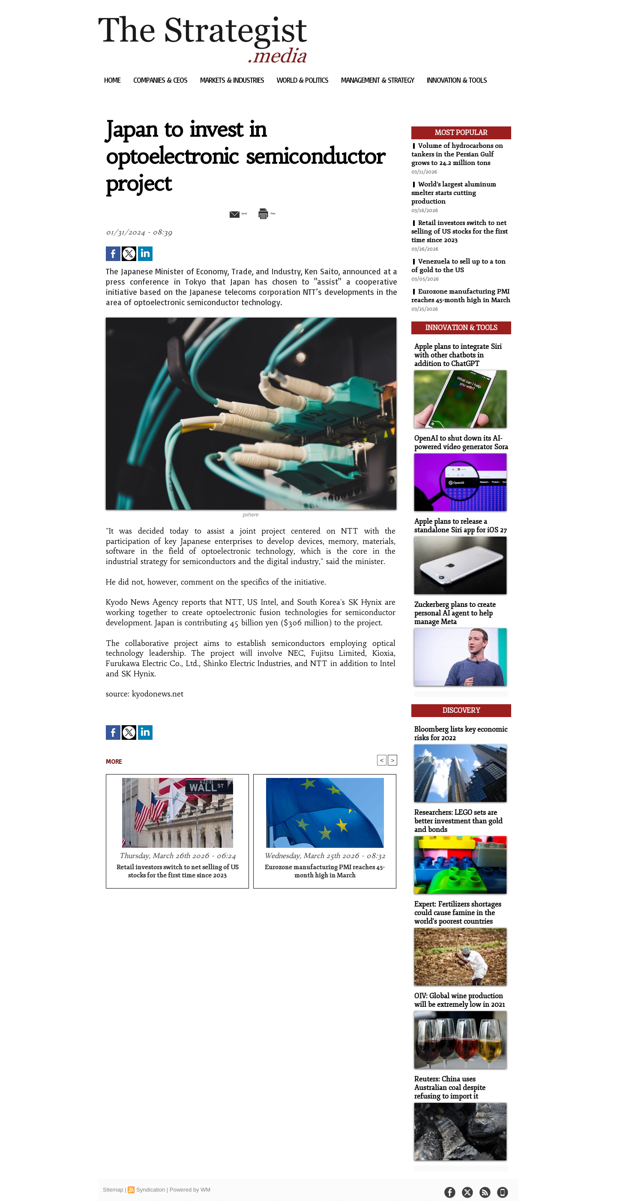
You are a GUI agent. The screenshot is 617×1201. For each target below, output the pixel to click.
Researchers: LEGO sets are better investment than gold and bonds (455, 817)
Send (230, 212)
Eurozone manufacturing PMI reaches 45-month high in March (325, 872)
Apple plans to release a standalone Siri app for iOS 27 (457, 528)
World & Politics (303, 79)
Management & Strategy (378, 79)
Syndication (150, 1181)
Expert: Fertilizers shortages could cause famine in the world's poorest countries (455, 907)
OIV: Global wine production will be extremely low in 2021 (456, 994)
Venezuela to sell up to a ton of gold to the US (458, 265)
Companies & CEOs (161, 79)
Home (113, 79)
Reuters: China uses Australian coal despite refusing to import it (459, 1080)
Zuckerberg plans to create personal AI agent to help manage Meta (452, 615)
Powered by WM (190, 1181)
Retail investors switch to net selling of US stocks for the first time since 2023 (178, 872)
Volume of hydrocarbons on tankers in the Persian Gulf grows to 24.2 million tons (457, 154)
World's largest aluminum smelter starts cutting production (455, 193)
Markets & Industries (233, 79)
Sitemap (113, 1181)
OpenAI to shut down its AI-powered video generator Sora (458, 446)
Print (273, 212)
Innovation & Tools (457, 79)
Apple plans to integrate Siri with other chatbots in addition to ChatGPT (459, 360)
